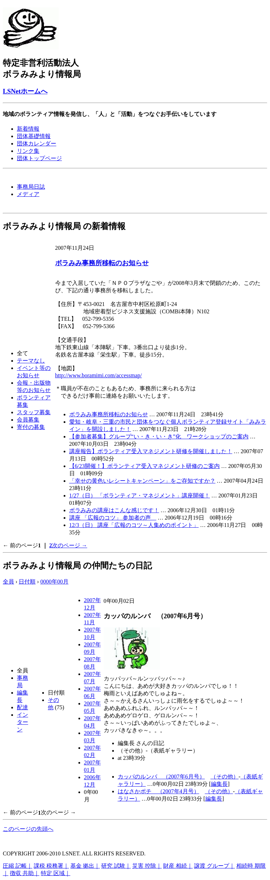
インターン (22, 722)
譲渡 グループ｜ (214, 866)
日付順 (27, 582)
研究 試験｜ (116, 866)
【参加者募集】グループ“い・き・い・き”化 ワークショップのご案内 (159, 436)
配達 (22, 707)
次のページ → (69, 545)
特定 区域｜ (55, 873)
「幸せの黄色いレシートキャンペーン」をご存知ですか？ (142, 481)
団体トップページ (39, 158)
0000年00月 (54, 582)
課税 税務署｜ (51, 866)
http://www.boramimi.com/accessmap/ (98, 375)
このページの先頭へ (28, 829)
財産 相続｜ (178, 866)
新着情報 (28, 129)
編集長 (219, 784)
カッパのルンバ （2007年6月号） (161, 777)
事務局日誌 (31, 187)
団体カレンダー (36, 143)
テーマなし (31, 361)
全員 (8, 582)
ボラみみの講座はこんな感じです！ (114, 510)
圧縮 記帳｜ (17, 866)
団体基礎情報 (34, 136)
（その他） (225, 777)
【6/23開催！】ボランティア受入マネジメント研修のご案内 (144, 466)
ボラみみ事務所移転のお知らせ (102, 263)
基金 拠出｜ (85, 866)
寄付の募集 (31, 427)
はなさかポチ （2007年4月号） (158, 791)
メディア (28, 194)
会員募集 (28, 420)
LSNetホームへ (25, 91)
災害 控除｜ (147, 866)
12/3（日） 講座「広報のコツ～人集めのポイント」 (134, 525)
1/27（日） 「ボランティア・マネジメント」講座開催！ (139, 495)
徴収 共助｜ (24, 873)
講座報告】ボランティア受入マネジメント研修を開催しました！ (150, 451)
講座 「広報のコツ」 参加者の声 (112, 518)
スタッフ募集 (34, 412)
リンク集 (28, 151)
